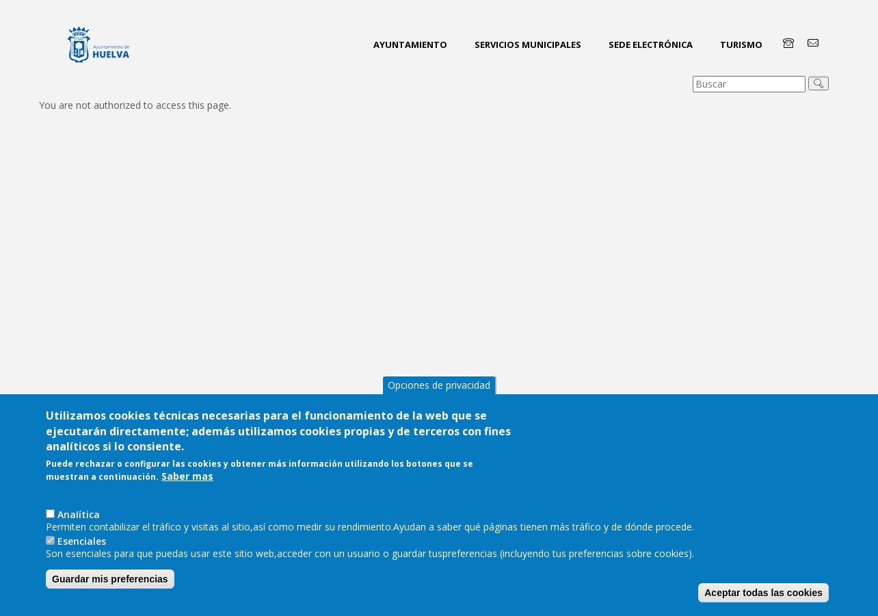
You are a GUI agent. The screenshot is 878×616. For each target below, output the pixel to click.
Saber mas (187, 476)
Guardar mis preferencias (110, 579)
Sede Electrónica (651, 44)
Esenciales (81, 541)
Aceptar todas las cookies (763, 592)
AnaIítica (78, 514)
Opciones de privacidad (439, 385)
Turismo (741, 44)
